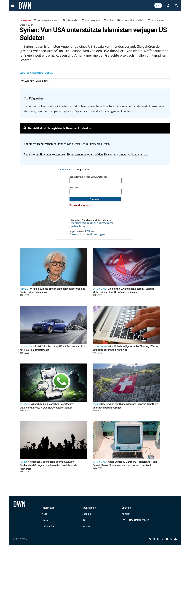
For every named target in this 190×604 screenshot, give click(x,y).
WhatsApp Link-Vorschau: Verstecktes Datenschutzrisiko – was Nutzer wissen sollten (47, 406)
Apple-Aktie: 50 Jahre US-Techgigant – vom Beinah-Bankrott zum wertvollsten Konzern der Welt (125, 463)
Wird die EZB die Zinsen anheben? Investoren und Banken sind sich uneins (52, 290)
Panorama (25, 404)
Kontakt (126, 513)
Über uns (126, 507)
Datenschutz (49, 526)
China (110, 20)
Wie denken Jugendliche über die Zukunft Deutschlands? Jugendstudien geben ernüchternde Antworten (48, 465)
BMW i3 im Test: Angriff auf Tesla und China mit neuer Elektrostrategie (52, 348)
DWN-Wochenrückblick (132, 20)
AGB (87, 231)
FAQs (45, 519)
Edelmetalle (72, 20)
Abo (158, 5)
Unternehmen (100, 289)
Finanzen (24, 289)
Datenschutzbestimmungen (87, 234)
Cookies (86, 513)
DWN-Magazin (92, 20)
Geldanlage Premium (47, 20)
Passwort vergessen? (82, 205)
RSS (84, 519)
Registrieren (83, 169)
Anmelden (65, 169)
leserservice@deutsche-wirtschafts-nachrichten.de (92, 224)
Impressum (48, 507)
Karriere (86, 526)
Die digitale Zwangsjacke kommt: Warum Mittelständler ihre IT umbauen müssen (123, 290)
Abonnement (89, 507)
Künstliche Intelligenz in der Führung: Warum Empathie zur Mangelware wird (125, 348)
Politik (96, 404)
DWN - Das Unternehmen (135, 519)
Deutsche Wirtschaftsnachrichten (36, 73)
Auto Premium (158, 20)
